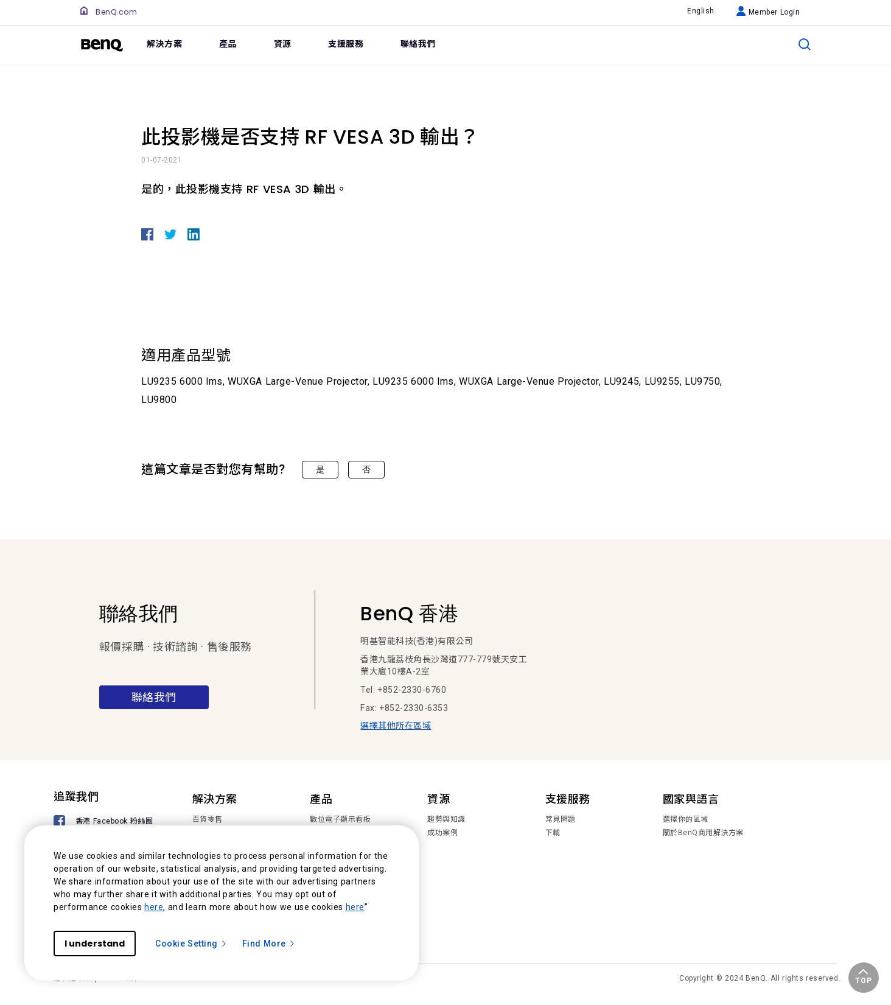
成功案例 (442, 832)
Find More (269, 943)
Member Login (768, 12)
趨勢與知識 (446, 819)
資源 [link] (283, 44)
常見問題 (560, 819)
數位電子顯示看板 (340, 819)
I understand (95, 943)
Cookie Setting (191, 943)
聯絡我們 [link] (418, 44)
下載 (553, 832)
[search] (804, 44)
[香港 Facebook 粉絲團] (105, 822)
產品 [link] (228, 44)
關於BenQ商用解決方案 (703, 832)
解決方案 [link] (164, 44)
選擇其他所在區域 (395, 725)
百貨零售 (207, 819)
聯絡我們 (153, 697)
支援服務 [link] (345, 44)
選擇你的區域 (685, 819)
